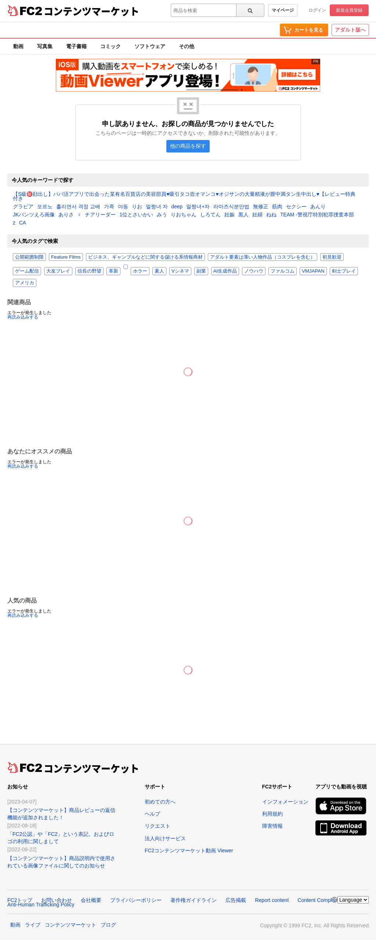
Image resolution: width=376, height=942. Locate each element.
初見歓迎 (331, 257)
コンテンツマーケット (91, 11)
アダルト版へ (350, 30)
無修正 (260, 207)
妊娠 (229, 215)
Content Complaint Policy (326, 900)
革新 (113, 271)
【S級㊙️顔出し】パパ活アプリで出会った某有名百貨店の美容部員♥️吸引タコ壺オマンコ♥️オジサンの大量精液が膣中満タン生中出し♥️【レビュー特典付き (184, 196)
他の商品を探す (188, 146)
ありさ (66, 215)
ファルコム (282, 271)
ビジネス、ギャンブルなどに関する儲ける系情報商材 (145, 257)
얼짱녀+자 (198, 207)
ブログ (108, 925)
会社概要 (91, 900)
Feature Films (66, 257)
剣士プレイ (344, 271)
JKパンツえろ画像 (34, 215)
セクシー (296, 207)
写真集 (45, 46)
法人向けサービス (165, 838)
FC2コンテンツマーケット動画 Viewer (189, 850)
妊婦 (257, 215)
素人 (159, 271)
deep (177, 207)
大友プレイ (58, 271)
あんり (318, 207)
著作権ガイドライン (193, 900)
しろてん (210, 215)
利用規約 (272, 814)
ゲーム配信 (27, 271)
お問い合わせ (56, 900)
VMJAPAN (313, 271)
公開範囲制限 (29, 257)
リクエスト (157, 826)
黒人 (243, 215)
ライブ (32, 925)
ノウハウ (253, 271)
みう (162, 215)
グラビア (23, 207)
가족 (109, 207)
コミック (110, 46)
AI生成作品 (225, 271)
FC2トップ (19, 900)
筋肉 (277, 207)
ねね (271, 215)
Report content (272, 900)
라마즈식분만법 (231, 207)
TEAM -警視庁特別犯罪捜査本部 (317, 215)
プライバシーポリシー (136, 900)
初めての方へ (160, 802)
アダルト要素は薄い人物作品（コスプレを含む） (262, 257)
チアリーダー (100, 215)
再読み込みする (22, 317)
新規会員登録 (349, 10)
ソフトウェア (149, 46)
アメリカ (24, 282)
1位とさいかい (136, 215)
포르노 (45, 207)
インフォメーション (285, 802)
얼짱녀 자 (157, 207)
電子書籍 (76, 46)
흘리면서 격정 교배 (78, 207)
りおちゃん (183, 215)
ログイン (317, 10)
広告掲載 (235, 900)
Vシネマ (180, 271)
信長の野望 (89, 271)
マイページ (283, 10)
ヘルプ (152, 814)
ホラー (140, 271)
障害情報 (272, 826)
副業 (201, 271)
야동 (123, 207)
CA (22, 223)
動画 (18, 46)
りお (137, 207)
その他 (186, 46)
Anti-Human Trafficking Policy (41, 904)
